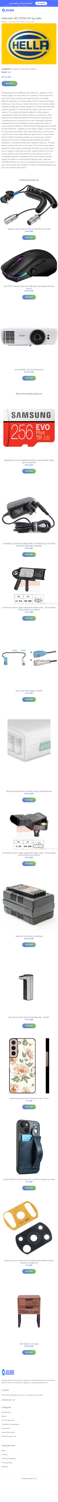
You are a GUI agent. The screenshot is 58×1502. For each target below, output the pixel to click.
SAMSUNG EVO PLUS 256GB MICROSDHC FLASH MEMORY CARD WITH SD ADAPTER (29, 461)
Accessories (6, 1412)
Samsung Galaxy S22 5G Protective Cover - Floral (29, 1098)
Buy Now (9, 84)
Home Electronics (8, 1432)
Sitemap (5, 1467)
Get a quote (41, 3)
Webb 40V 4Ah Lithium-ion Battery (29, 936)
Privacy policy (7, 1462)
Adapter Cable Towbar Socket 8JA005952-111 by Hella (29, 229)
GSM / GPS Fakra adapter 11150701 (29, 691)
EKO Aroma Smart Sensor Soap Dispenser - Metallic (29, 1017)
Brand (4, 1416)
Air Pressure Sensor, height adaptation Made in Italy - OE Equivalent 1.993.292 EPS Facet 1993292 (29, 608)
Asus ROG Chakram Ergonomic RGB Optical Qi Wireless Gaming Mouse (29, 287)
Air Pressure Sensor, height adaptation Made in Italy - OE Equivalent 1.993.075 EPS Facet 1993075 (29, 854)
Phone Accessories (9, 1436)
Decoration (6, 1428)
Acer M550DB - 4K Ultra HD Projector (29, 370)
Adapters (33, 69)
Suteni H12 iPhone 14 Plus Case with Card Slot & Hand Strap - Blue (29, 1179)
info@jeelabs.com (8, 1400)
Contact (5, 1454)
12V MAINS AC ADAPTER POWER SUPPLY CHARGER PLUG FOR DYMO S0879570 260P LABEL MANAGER (29, 545)
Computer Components (20, 69)
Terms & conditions (9, 1458)
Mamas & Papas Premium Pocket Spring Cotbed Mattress (29, 791)
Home (4, 22)
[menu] (54, 10)
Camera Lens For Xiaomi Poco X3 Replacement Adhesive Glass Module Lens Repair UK (29, 1261)
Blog (3, 1450)
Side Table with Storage (29, 1344)
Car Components (8, 1420)
